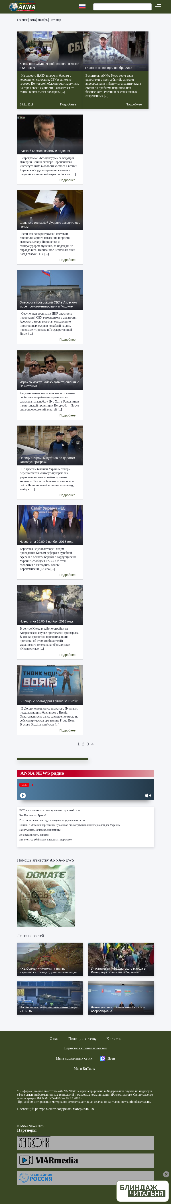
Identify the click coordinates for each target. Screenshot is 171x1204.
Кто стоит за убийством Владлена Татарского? (45, 839)
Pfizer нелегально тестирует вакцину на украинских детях (52, 820)
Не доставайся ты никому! (34, 834)
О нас (54, 1039)
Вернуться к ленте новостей (85, 1048)
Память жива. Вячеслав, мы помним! (40, 830)
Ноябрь (43, 19)
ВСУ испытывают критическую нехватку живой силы (50, 810)
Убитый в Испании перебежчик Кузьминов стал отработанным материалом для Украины (69, 825)
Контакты (113, 1039)
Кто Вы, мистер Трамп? (32, 815)
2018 (33, 19)
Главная (22, 19)
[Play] (22, 795)
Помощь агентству (82, 1039)
